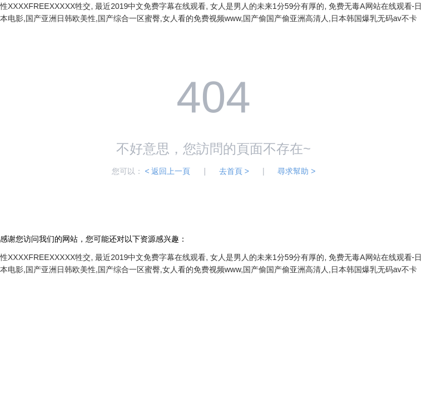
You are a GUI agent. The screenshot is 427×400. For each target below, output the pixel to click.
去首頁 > (234, 171)
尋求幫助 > (296, 171)
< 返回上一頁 (167, 171)
